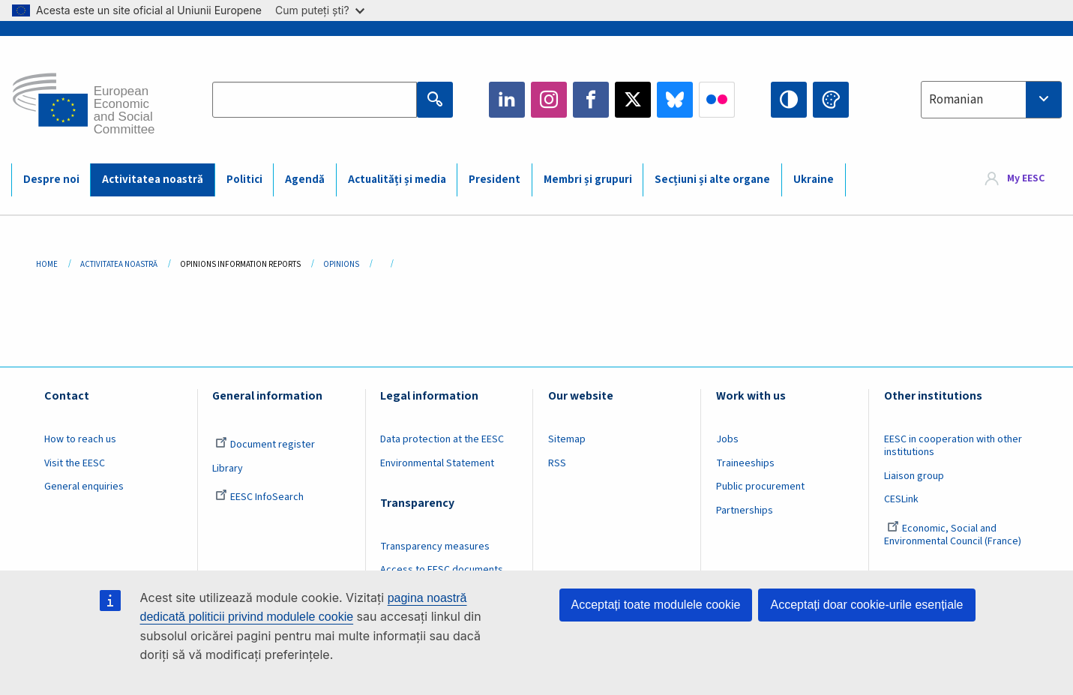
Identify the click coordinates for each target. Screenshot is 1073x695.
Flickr (717, 100)
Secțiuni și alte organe (712, 179)
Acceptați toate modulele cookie (656, 604)
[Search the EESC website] (314, 100)
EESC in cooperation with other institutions (953, 446)
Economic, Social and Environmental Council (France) (954, 535)
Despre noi (51, 179)
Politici (244, 179)
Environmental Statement (437, 463)
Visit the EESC (74, 463)
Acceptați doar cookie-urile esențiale (866, 604)
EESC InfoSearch (259, 497)
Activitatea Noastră (118, 264)
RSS (557, 463)
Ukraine (813, 179)
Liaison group (914, 476)
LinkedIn (507, 100)
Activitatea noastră (152, 179)
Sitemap (567, 439)
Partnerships (744, 510)
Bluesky (675, 100)
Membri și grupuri (588, 179)
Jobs (727, 439)
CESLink (901, 499)
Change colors (831, 100)
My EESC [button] (1026, 179)
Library (227, 468)
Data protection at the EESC (442, 439)
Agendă (305, 179)
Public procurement (760, 486)
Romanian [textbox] (956, 100)
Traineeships (745, 463)
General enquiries (84, 486)
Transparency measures (435, 546)
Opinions (341, 264)
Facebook (591, 100)
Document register (265, 444)
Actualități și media (397, 179)
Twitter (633, 100)
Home (47, 264)
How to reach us (80, 439)
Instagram (549, 100)
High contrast (789, 100)
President (494, 179)
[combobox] (991, 99)
